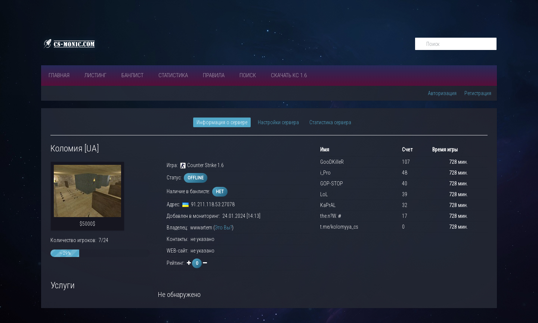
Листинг (95, 75)
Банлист (132, 75)
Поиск (247, 75)
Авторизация (442, 93)
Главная (59, 75)
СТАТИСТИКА (173, 75)
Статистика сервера (330, 122)
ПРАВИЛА (214, 75)
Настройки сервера (278, 122)
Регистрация (477, 93)
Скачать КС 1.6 (289, 75)
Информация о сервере (222, 122)
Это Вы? (223, 228)
